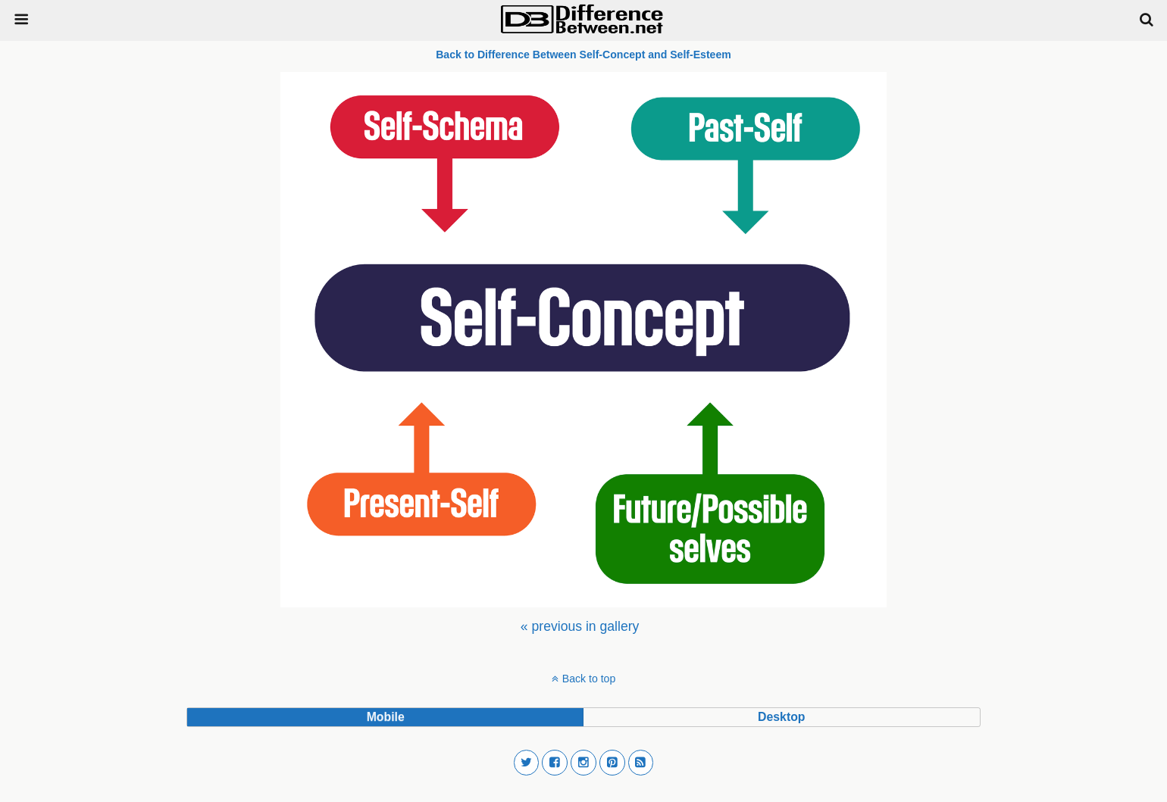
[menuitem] (580, 626)
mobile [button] (386, 716)
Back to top (588, 678)
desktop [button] (781, 716)
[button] (527, 762)
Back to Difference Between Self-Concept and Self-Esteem (583, 54)
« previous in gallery (580, 626)
